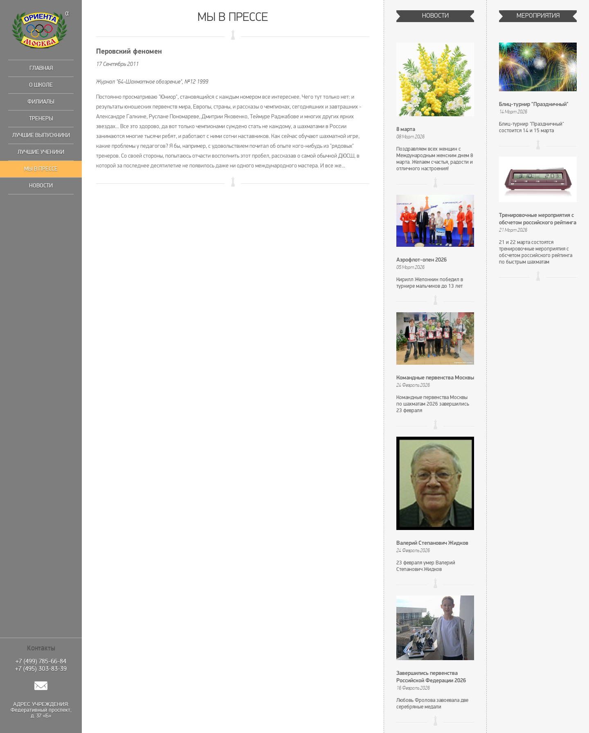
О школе (41, 84)
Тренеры (41, 118)
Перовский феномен (129, 52)
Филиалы (40, 101)
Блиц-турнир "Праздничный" (534, 104)
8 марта (405, 129)
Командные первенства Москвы (435, 378)
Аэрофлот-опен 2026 (421, 260)
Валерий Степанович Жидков (432, 543)
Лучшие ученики (41, 152)
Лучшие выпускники (41, 135)
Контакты (41, 648)
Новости (41, 185)
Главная (41, 68)
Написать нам (41, 686)
